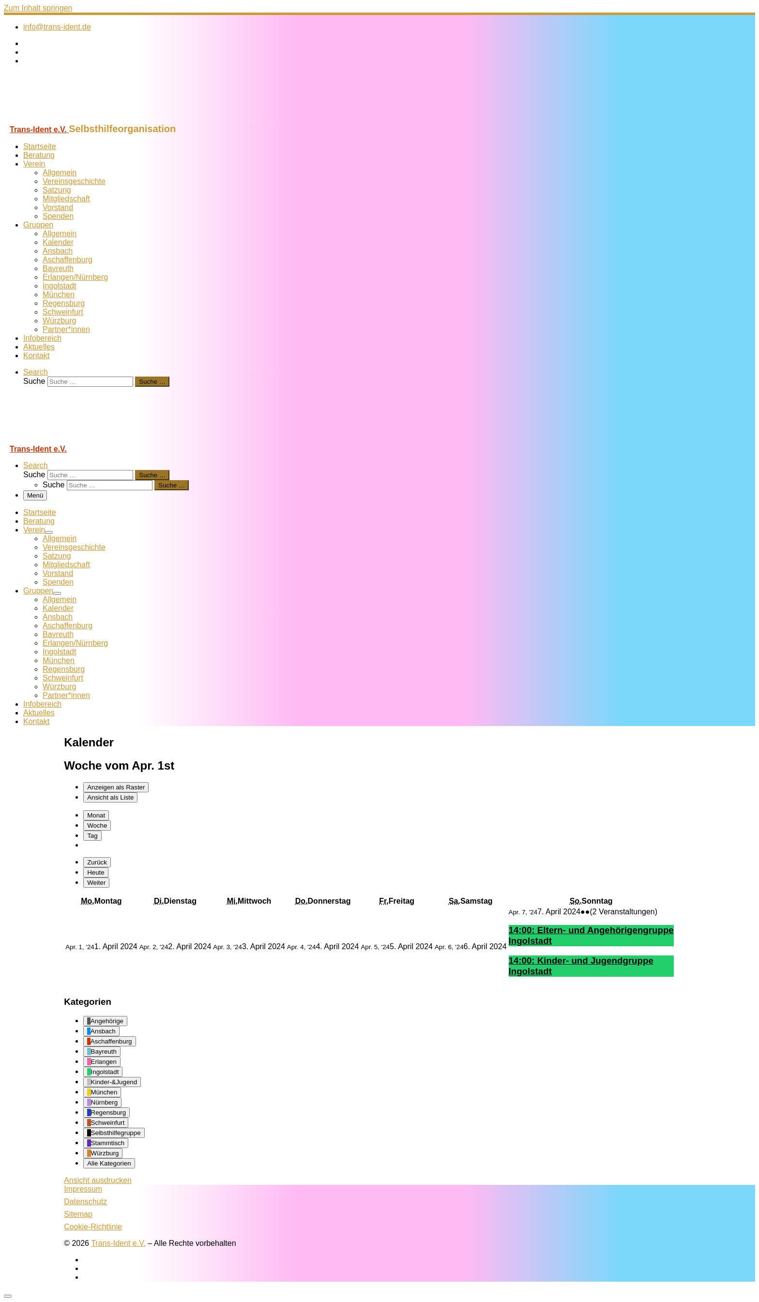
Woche (97, 825)
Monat (96, 815)
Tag (92, 835)
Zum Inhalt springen (38, 8)
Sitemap (78, 1214)
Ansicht (98, 1180)
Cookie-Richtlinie (93, 1227)
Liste (110, 797)
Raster (116, 787)
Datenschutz (85, 1201)
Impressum (83, 1189)
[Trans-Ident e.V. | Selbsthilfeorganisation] (64, 119)
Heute (96, 872)
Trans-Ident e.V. (118, 1243)
